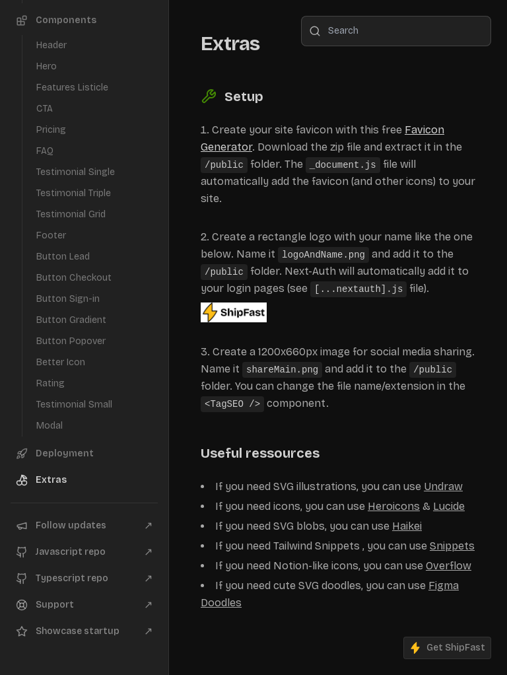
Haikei (407, 526)
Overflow (448, 565)
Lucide (449, 506)
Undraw (443, 486)
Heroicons (394, 506)
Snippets (452, 546)
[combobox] (396, 31)
